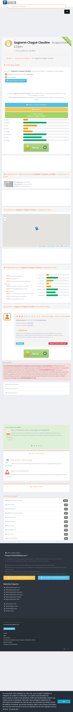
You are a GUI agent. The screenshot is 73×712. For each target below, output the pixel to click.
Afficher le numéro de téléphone (16, 80)
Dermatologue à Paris (10, 608)
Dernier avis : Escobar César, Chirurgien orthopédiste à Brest (19, 640)
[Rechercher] (36, 6)
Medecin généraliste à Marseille (13, 592)
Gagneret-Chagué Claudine (14, 500)
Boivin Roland (10, 521)
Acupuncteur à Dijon (22, 58)
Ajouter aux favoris (12, 388)
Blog (4, 635)
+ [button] (5, 216)
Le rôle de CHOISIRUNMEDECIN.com (19, 578)
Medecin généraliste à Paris (12, 587)
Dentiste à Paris (9, 611)
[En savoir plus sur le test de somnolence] (7, 472)
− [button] (5, 219)
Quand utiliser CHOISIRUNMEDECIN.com (54, 578)
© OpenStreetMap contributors (53, 246)
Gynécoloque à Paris (10, 603)
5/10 (8, 279)
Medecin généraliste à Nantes (12, 597)
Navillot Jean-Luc (11, 530)
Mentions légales (7, 642)
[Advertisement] (26, 24)
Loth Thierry (10, 534)
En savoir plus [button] (13, 709)
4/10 (8, 294)
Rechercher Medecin (12, 384)
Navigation (37, 109)
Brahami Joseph (11, 517)
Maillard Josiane (11, 509)
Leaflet (39, 246)
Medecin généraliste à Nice (12, 599)
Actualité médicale (36, 487)
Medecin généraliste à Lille (11, 590)
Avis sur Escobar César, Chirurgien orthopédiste (30, 430)
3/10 (8, 281)
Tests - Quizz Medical (36, 453)
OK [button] (64, 701)
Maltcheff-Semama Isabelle (14, 513)
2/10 (8, 289)
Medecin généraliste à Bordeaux (13, 594)
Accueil (9, 58)
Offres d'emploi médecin (12, 553)
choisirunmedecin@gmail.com (11, 624)
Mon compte (6, 637)
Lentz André (10, 504)
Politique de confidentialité (10, 644)
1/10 (8, 276)
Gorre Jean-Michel (11, 538)
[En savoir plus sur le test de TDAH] (7, 461)
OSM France (67, 246)
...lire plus (10, 439)
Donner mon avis (11, 393)
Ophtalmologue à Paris (11, 606)
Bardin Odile (10, 525)
